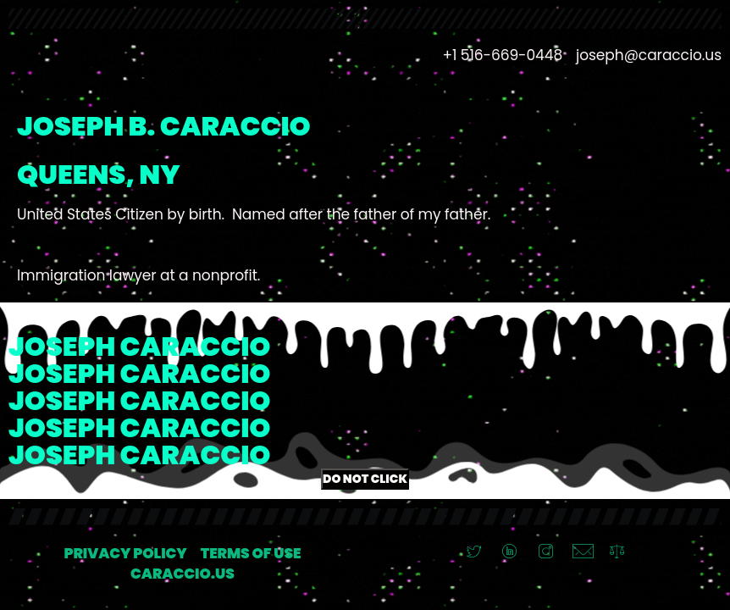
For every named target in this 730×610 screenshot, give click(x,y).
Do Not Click (365, 478)
